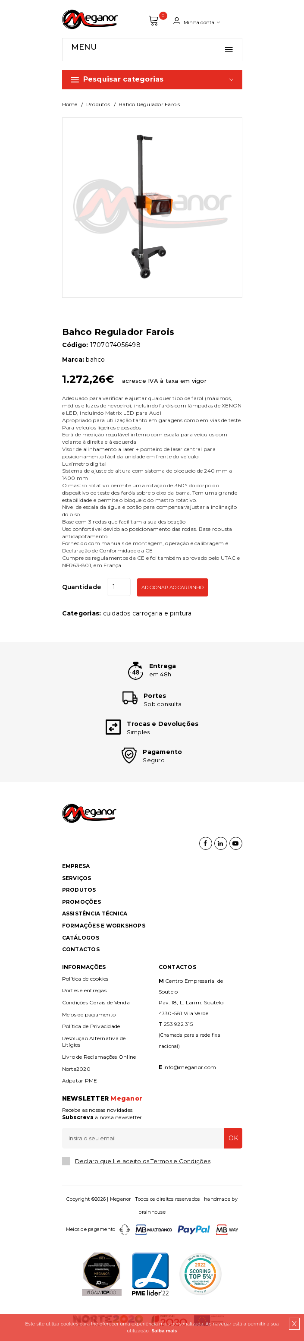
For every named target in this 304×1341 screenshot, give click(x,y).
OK (233, 1138)
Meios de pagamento (89, 1014)
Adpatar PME (79, 1080)
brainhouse (152, 1212)
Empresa (76, 866)
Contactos (81, 949)
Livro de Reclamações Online (99, 1057)
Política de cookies (85, 978)
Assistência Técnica (95, 913)
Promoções (81, 902)
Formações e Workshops (103, 925)
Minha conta (196, 21)
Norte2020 (76, 1069)
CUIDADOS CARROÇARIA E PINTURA (147, 613)
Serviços (76, 878)
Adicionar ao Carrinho (172, 587)
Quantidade (81, 587)
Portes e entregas (84, 990)
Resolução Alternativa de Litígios (94, 1041)
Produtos (98, 104)
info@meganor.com (189, 1067)
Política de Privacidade (91, 1026)
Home (70, 104)
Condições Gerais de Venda (96, 1002)
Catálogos (80, 937)
